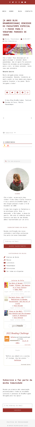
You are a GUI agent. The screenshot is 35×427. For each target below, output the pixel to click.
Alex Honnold (18, 318)
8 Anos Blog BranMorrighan (14, 100)
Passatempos (9, 104)
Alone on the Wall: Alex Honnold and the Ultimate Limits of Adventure (19, 313)
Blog (20, 11)
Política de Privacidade (17, 422)
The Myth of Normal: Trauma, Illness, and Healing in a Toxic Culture (19, 285)
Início (4, 11)
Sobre (11, 11)
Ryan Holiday (18, 306)
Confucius (17, 360)
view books (27, 344)
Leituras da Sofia (17, 280)
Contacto (28, 11)
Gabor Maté (18, 289)
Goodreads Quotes (25, 364)
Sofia (12, 337)
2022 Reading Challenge (17, 333)
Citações (17, 350)
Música (21, 102)
